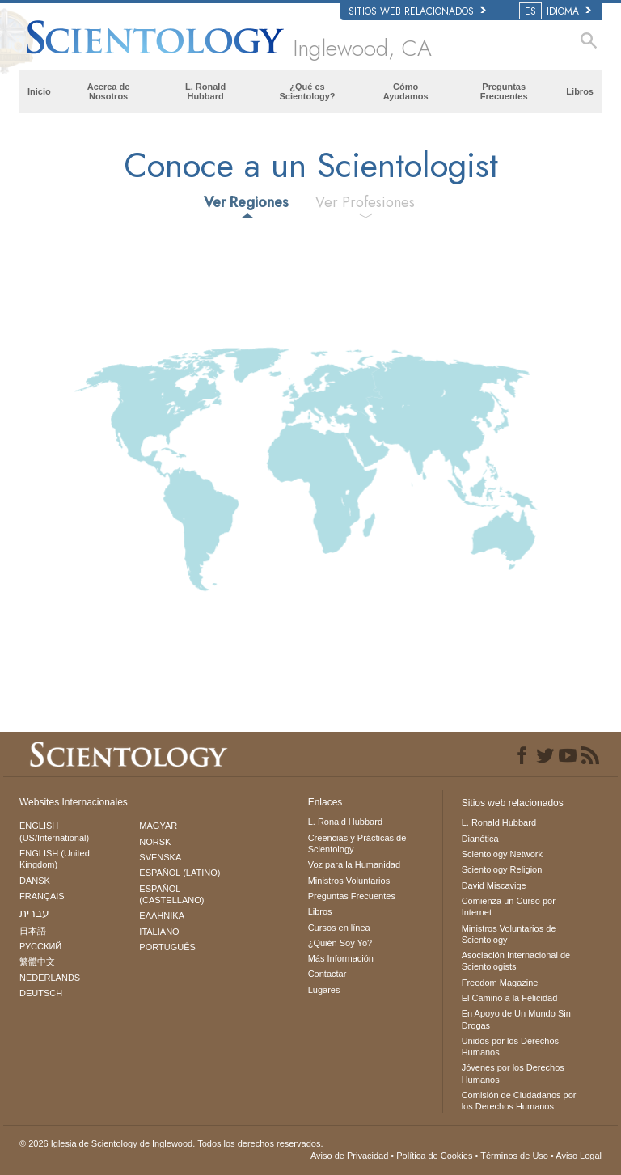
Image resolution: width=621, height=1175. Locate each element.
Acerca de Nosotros (108, 91)
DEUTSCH (40, 993)
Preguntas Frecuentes (504, 91)
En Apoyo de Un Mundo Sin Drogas (516, 1018)
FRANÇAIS (42, 896)
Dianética (480, 838)
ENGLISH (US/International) (54, 831)
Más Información (341, 958)
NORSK (155, 842)
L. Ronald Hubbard (205, 91)
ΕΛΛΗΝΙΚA (161, 915)
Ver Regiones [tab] (246, 202)
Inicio (39, 91)
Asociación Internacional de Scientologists (516, 960)
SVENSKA (160, 857)
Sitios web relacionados (417, 11)
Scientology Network (502, 854)
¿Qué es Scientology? (307, 91)
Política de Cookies (434, 1155)
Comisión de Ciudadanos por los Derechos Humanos (519, 1100)
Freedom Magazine (500, 982)
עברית (34, 913)
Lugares (324, 990)
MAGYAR (158, 826)
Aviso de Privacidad (349, 1155)
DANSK (34, 880)
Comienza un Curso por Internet (509, 906)
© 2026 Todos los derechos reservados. (171, 1143)
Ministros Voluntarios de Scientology (509, 934)
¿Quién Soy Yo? (340, 943)
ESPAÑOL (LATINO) (179, 872)
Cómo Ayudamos (406, 91)
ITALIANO (159, 931)
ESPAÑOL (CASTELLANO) (171, 894)
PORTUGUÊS (167, 947)
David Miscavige (494, 885)
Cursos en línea (339, 927)
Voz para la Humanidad (354, 864)
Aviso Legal (579, 1155)
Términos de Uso (514, 1155)
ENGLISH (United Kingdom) (54, 858)
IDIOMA (556, 11)
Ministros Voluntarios (349, 880)
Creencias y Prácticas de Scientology (357, 843)
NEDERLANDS (49, 978)
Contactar (327, 973)
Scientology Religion (502, 869)
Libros (580, 91)
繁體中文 (37, 961)
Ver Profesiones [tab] (365, 202)
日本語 (32, 931)
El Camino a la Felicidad (510, 998)
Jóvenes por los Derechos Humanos (513, 1073)
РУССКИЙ (40, 946)
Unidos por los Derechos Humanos (510, 1046)
